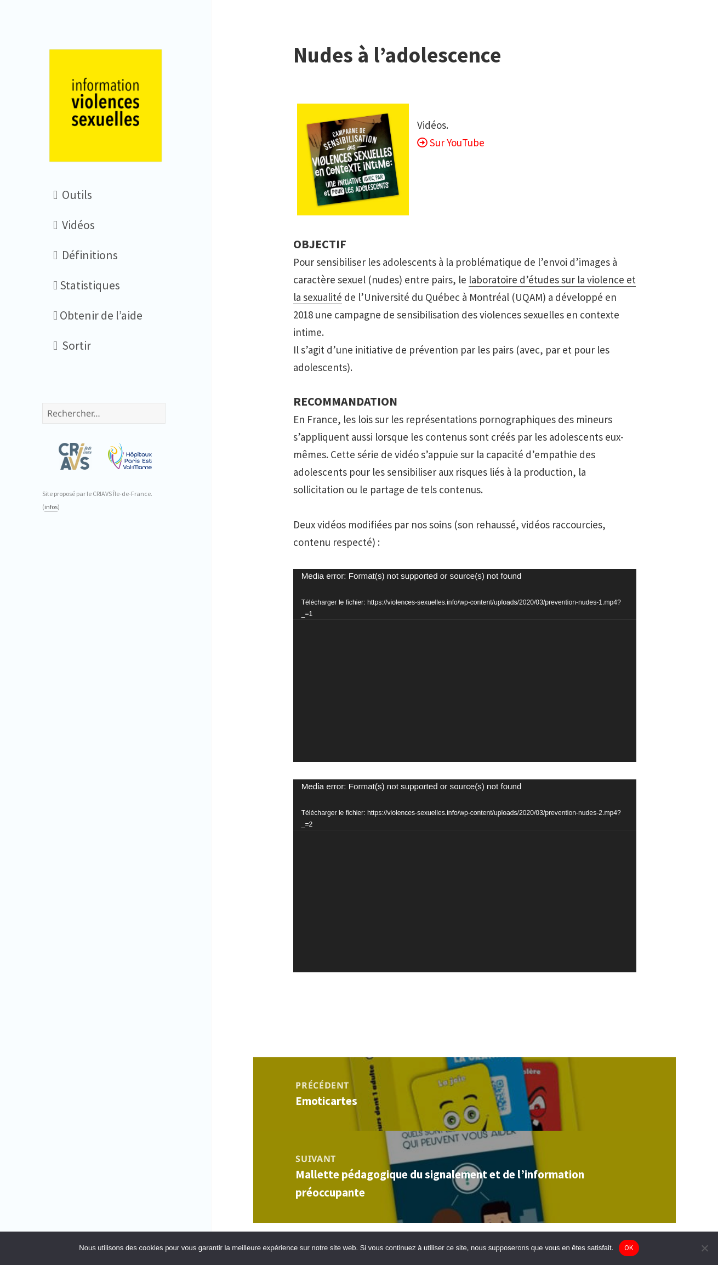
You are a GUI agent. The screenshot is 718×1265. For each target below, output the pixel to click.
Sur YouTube (457, 142)
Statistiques (86, 285)
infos (51, 507)
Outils (72, 194)
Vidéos (74, 224)
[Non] (704, 1248)
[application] (464, 665)
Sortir (72, 345)
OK (629, 1247)
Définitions (85, 255)
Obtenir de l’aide (98, 315)
